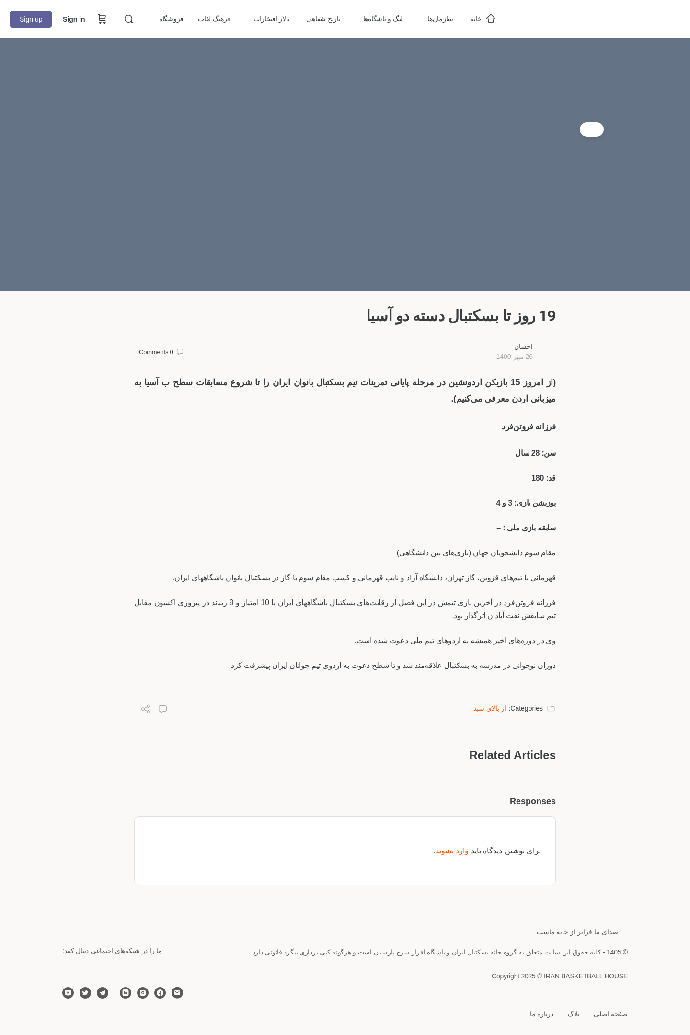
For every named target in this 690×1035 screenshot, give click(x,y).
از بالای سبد (489, 708)
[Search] (128, 19)
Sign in (74, 19)
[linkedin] (125, 993)
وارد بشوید (452, 851)
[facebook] (160, 993)
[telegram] (102, 993)
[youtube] (68, 993)
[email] (177, 993)
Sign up (31, 19)
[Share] (145, 710)
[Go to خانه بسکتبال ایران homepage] (608, 18)
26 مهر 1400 (514, 356)
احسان (523, 346)
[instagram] (143, 993)
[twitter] (85, 993)
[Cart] (101, 19)
